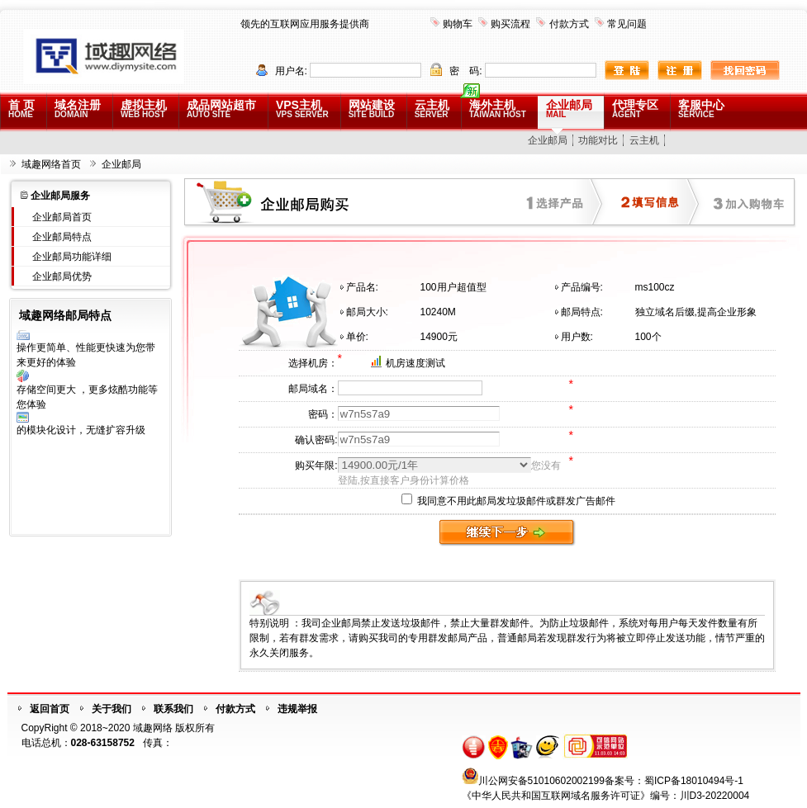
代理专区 (635, 108)
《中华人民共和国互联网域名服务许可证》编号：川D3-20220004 (606, 795)
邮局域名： (313, 389)
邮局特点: (582, 312)
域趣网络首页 (51, 164)
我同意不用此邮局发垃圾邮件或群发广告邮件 (508, 501)
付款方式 (569, 24)
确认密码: (316, 440)
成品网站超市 (221, 108)
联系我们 (173, 709)
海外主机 (497, 108)
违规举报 (297, 709)
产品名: (362, 287)
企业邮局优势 (62, 276)
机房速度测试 (415, 363)
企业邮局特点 (62, 237)
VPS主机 (302, 108)
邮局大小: (367, 312)
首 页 (21, 108)
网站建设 (372, 108)
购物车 (457, 24)
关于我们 (111, 709)
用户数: (577, 337)
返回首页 (49, 709)
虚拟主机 (144, 108)
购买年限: (316, 465)
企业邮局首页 (62, 217)
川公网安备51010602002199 (541, 781)
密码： (323, 414)
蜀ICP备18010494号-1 (693, 781)
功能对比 (598, 140)
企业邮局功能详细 (72, 256)
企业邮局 (569, 108)
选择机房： (313, 363)
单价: (357, 337)
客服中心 (701, 108)
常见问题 (627, 24)
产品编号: (582, 287)
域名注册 (78, 108)
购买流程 (510, 24)
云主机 (432, 108)
